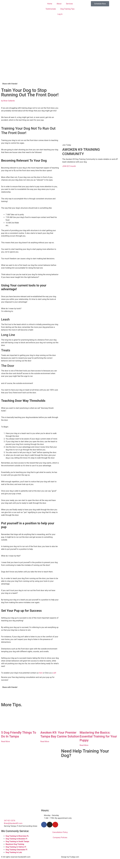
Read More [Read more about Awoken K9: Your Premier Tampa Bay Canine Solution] (44, 741)
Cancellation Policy (60, 832)
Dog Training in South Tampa (17, 841)
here (40, 673)
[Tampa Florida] (100, 817)
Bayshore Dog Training (15, 844)
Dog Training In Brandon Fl (16, 839)
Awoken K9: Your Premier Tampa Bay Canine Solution (59, 734)
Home (49, 4)
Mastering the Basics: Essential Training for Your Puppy (98, 736)
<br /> (90, 768)
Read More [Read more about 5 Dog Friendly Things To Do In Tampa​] (5, 741)
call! (54, 673)
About (59, 4)
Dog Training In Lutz (14, 852)
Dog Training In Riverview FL (17, 836)
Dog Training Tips (67, 9)
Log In (60, 14)
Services (69, 4)
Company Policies (60, 837)
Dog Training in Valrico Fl (16, 847)
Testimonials (51, 9)
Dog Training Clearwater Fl (16, 850)
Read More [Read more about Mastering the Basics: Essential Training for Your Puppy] (84, 745)
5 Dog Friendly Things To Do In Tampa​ (18, 734)
